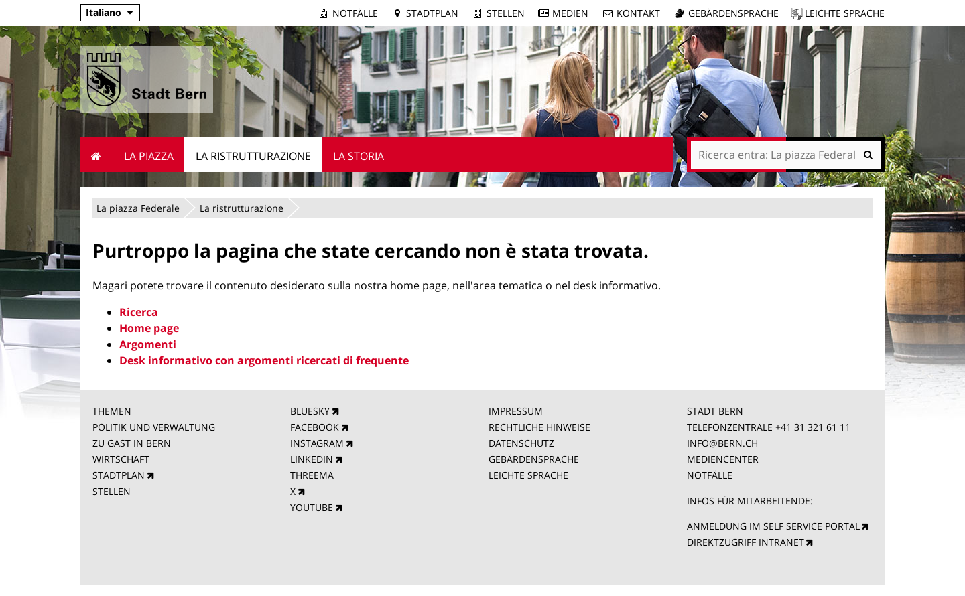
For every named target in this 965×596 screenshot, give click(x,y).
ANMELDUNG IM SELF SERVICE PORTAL (773, 526)
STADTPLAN (118, 475)
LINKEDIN (311, 459)
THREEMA (312, 475)
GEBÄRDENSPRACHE (534, 459)
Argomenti (147, 344)
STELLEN (111, 491)
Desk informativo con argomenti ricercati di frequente (264, 360)
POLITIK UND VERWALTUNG (153, 427)
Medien (570, 13)
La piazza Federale (138, 208)
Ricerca (138, 312)
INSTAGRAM (317, 443)
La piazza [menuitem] (149, 156)
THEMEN (111, 410)
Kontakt (638, 13)
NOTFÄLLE (709, 475)
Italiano (103, 12)
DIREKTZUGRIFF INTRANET (745, 542)
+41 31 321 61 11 (812, 427)
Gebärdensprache (733, 13)
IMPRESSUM (516, 410)
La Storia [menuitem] (358, 156)
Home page (149, 328)
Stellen (506, 13)
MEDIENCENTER (723, 459)
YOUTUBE (311, 507)
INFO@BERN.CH (722, 443)
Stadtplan (432, 13)
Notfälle (355, 13)
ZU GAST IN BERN (131, 443)
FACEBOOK (314, 427)
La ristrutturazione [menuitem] (253, 156)
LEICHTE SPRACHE (528, 475)
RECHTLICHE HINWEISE (539, 427)
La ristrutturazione (241, 208)
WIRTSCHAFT (120, 459)
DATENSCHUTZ (521, 443)
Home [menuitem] (96, 154)
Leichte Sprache (845, 13)
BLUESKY (310, 410)
